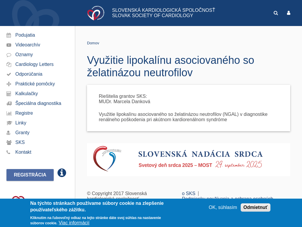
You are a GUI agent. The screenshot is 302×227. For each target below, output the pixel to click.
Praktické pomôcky (35, 83)
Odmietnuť (255, 207)
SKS (20, 142)
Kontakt (23, 152)
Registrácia (30, 174)
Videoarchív (27, 44)
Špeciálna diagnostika (38, 103)
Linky (20, 122)
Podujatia (25, 35)
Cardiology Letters (34, 64)
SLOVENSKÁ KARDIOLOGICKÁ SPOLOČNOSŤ (163, 10)
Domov (93, 43)
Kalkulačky (26, 93)
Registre (24, 113)
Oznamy (24, 54)
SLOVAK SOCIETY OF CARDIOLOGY (152, 15)
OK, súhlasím (223, 207)
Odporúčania (28, 74)
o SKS (188, 193)
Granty (22, 132)
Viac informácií (74, 223)
